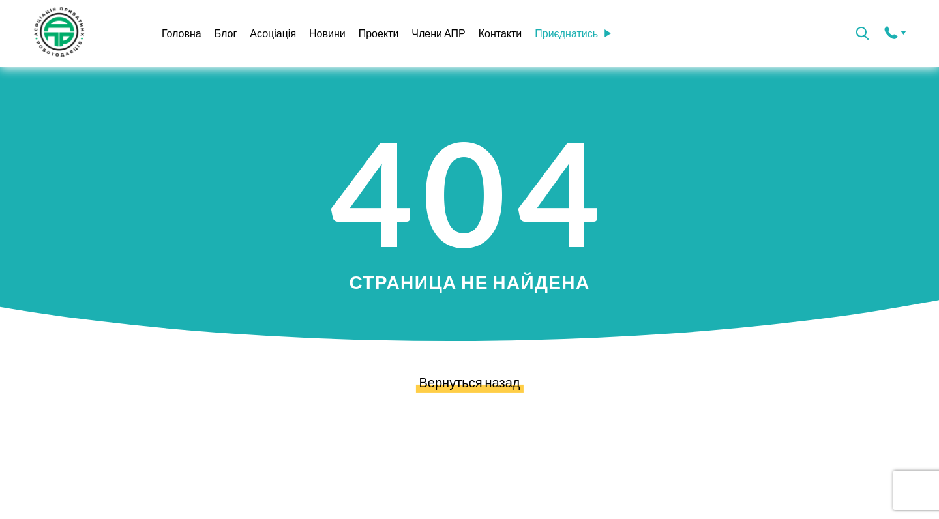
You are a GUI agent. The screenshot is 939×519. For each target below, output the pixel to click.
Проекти (379, 33)
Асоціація (273, 33)
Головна (181, 33)
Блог (226, 33)
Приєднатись (573, 33)
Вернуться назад (469, 381)
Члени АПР (438, 33)
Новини (327, 33)
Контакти (500, 33)
